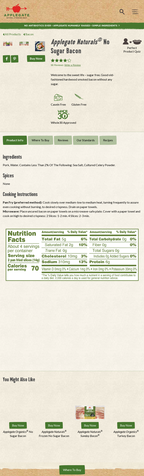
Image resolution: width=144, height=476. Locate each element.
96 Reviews (57, 65)
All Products (13, 34)
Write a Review (72, 65)
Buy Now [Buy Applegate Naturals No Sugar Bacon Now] (36, 58)
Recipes (108, 140)
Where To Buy (40, 140)
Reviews (63, 140)
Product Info (15, 140)
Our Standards (86, 140)
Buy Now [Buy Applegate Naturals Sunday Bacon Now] (90, 425)
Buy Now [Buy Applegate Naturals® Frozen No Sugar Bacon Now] (54, 425)
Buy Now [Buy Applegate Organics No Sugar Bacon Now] (18, 425)
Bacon (29, 34)
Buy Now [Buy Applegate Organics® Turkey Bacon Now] (126, 425)
